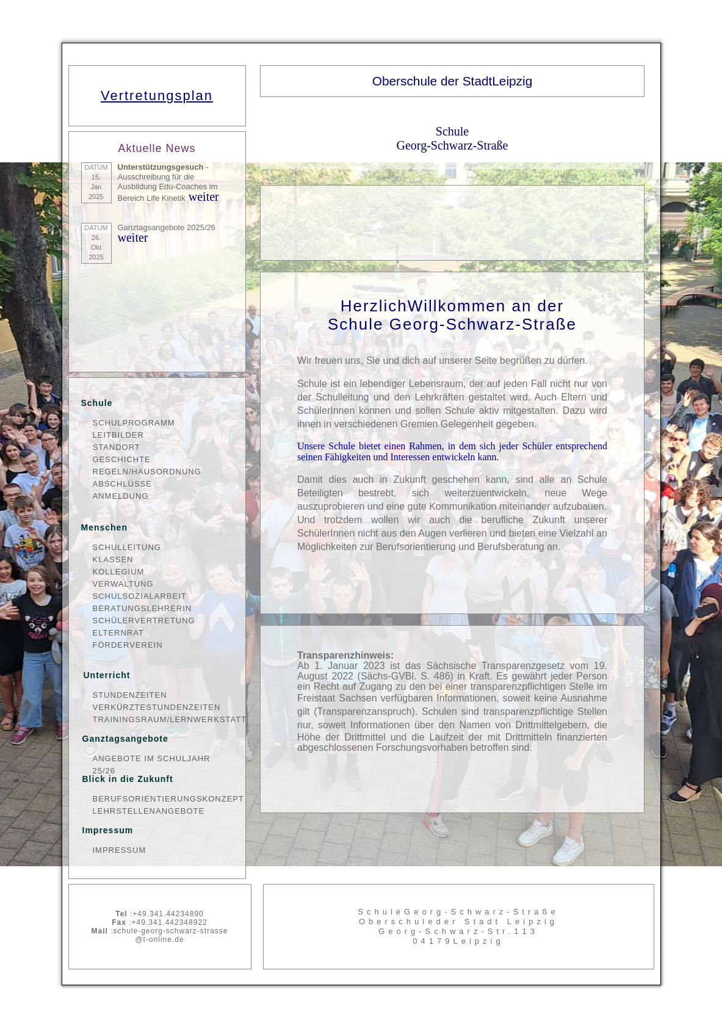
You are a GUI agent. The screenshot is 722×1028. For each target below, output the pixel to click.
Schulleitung (127, 547)
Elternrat (118, 632)
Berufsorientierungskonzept (163, 798)
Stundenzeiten (130, 695)
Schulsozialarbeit (140, 596)
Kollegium (119, 571)
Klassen (113, 559)
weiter (202, 196)
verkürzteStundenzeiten (157, 707)
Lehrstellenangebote (149, 811)
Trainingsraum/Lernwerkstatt (163, 719)
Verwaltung (123, 583)
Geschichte (122, 459)
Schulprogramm (134, 422)
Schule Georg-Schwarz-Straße (452, 138)
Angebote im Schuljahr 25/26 (152, 759)
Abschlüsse (122, 483)
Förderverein (128, 645)
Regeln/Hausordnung (147, 471)
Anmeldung (121, 496)
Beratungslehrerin (142, 608)
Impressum (119, 850)
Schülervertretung (144, 620)
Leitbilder (118, 435)
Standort (116, 447)
